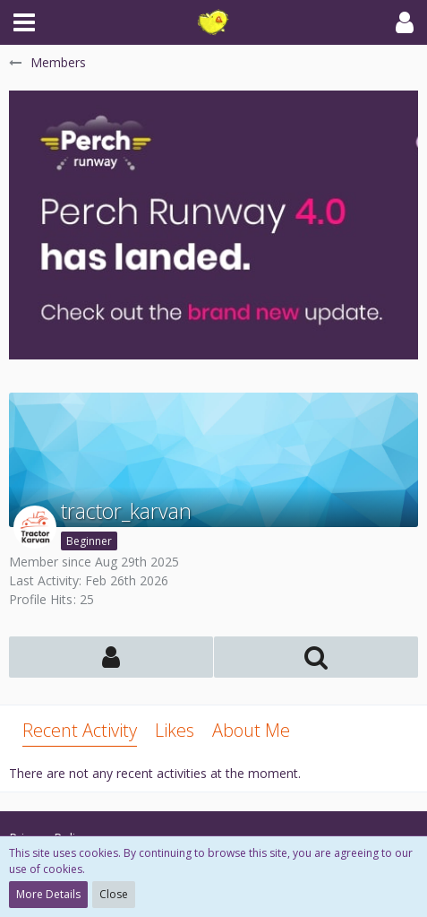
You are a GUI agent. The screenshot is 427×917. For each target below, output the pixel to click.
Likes (174, 730)
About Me (251, 730)
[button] (24, 22)
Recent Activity (79, 730)
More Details (48, 894)
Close (113, 894)
